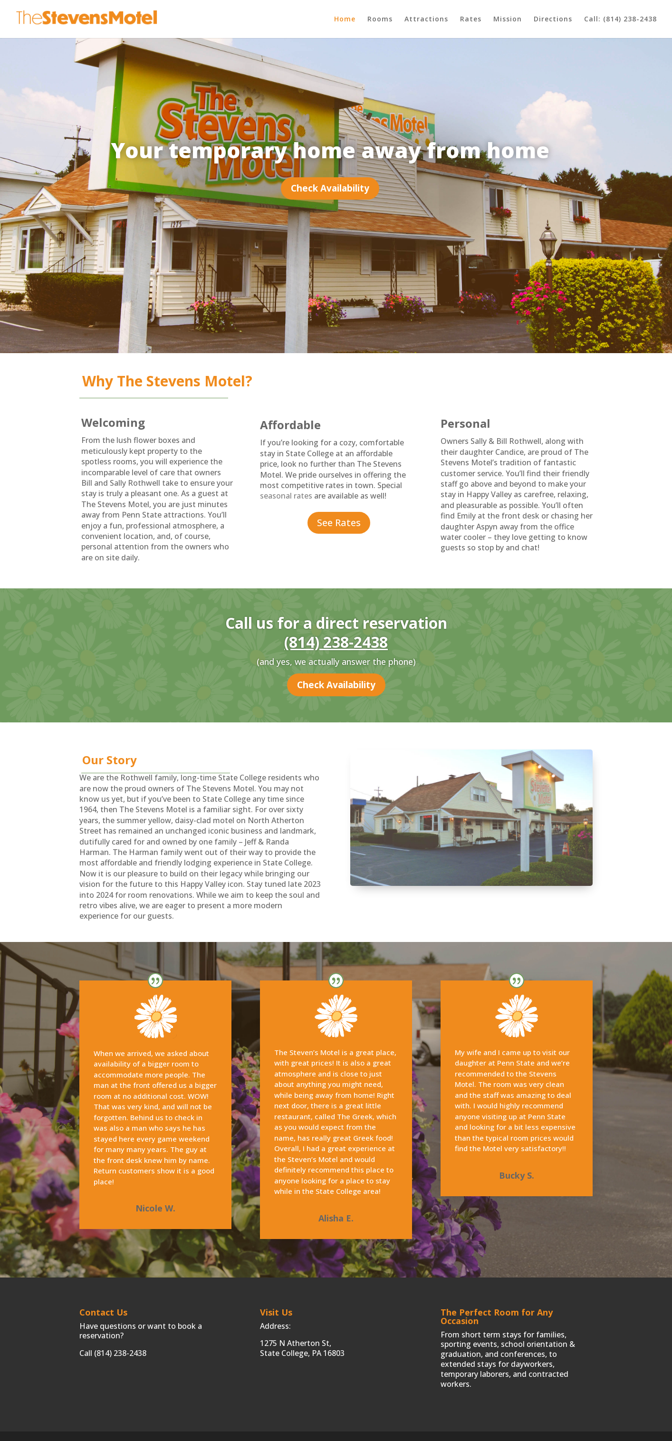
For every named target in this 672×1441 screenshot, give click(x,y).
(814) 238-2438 (336, 642)
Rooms (380, 19)
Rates (470, 19)
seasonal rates (286, 495)
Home (344, 19)
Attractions (426, 19)
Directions (553, 19)
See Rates (339, 522)
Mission (507, 19)
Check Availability (330, 188)
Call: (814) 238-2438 (620, 19)
